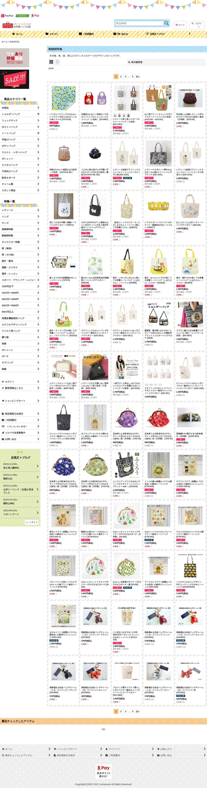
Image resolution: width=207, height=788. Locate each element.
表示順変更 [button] (135, 62)
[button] (189, 34)
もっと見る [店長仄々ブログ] (32, 522)
